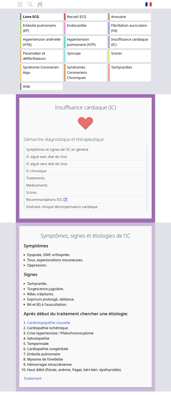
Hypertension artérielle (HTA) (42, 42)
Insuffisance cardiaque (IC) (129, 42)
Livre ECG (31, 16)
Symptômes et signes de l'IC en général (57, 149)
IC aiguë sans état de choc (47, 163)
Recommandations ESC (44, 199)
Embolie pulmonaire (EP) (39, 28)
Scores (116, 53)
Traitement (33, 378)
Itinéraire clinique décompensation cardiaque (62, 206)
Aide (26, 86)
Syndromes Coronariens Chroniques (77, 72)
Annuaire (118, 16)
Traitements (35, 178)
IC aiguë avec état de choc (47, 156)
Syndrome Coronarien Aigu (41, 70)
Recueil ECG (76, 16)
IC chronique (36, 171)
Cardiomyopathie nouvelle (48, 322)
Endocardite (77, 25)
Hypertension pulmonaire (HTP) (81, 42)
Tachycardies (121, 67)
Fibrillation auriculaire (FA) (129, 28)
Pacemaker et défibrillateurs (34, 56)
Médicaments (37, 185)
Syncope (74, 53)
